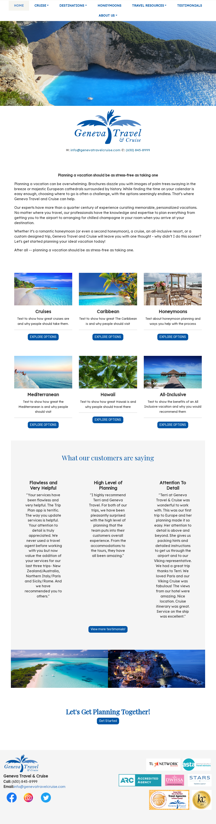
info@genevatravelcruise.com (95, 150)
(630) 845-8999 (138, 150)
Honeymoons (109, 6)
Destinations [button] (71, 6)
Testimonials (189, 6)
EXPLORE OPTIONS (43, 337)
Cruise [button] (40, 6)
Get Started (108, 721)
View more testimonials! (108, 629)
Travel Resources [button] (148, 6)
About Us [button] (107, 15)
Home (19, 6)
